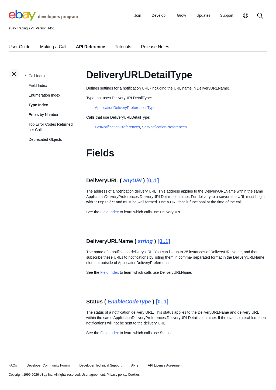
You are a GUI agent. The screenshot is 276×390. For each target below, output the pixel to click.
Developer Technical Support (100, 365)
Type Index (38, 105)
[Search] (260, 16)
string (145, 241)
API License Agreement (165, 365)
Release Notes (155, 47)
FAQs (13, 365)
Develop (158, 15)
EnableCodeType (129, 302)
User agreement (93, 375)
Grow (181, 15)
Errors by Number (43, 114)
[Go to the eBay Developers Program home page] (43, 19)
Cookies (134, 375)
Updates (203, 15)
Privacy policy (116, 375)
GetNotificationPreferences (117, 127)
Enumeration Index (44, 95)
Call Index (37, 76)
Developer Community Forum (48, 365)
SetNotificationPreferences (164, 127)
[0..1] (152, 180)
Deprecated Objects (45, 139)
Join (137, 15)
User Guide (19, 47)
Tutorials (123, 47)
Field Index (38, 85)
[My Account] (245, 16)
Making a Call (53, 47)
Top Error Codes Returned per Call (51, 127)
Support (226, 15)
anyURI (132, 180)
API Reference (90, 47)
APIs (134, 365)
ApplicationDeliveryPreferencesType (125, 107)
